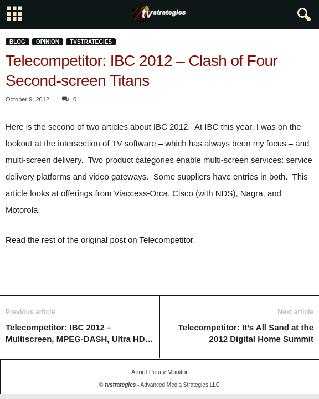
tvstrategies (91, 42)
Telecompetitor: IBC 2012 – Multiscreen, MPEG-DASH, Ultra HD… (79, 333)
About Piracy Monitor (159, 372)
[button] (302, 15)
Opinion (47, 42)
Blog (17, 42)
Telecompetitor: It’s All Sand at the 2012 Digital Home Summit (245, 333)
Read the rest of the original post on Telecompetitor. (100, 239)
